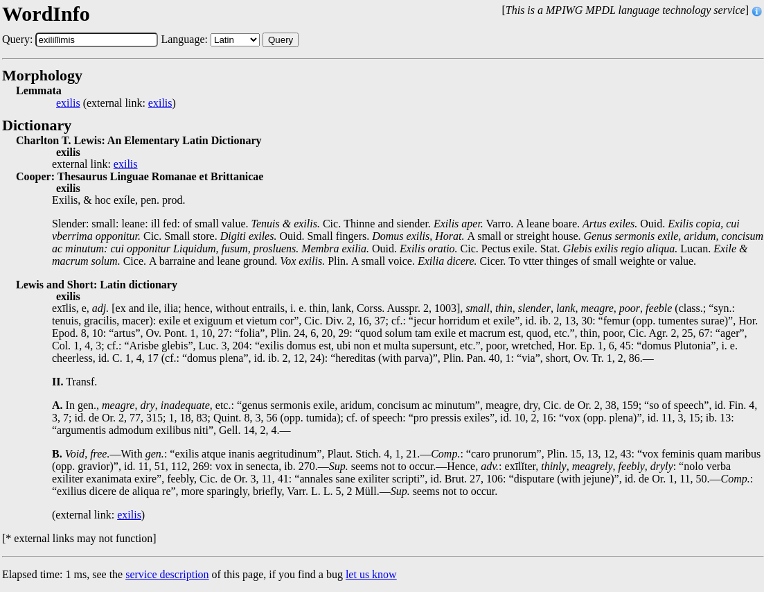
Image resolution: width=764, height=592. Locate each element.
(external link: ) (116, 103)
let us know (371, 574)
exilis (68, 103)
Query (280, 40)
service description (166, 574)
